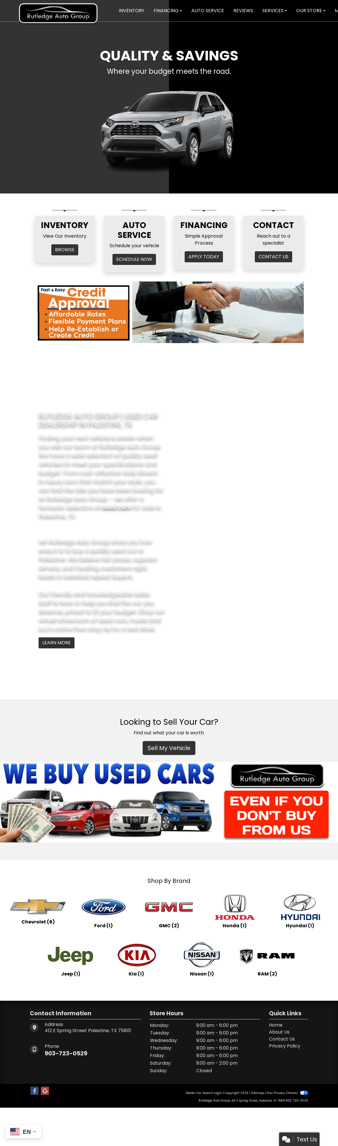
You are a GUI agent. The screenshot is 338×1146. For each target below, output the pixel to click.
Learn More (56, 642)
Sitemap (257, 1093)
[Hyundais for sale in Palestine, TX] (300, 910)
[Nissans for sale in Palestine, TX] (201, 959)
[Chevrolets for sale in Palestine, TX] (38, 910)
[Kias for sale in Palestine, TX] (136, 959)
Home (276, 1025)
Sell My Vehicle (169, 748)
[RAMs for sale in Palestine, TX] (267, 959)
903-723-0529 (66, 1053)
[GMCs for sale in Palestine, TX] (169, 910)
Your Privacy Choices (287, 1093)
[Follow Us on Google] (45, 1091)
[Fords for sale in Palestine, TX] (103, 910)
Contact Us (282, 1039)
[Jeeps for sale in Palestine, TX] (70, 959)
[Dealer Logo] (58, 10)
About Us (279, 1032)
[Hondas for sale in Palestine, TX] (234, 910)
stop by (99, 628)
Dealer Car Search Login (204, 1093)
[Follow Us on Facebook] (34, 1091)
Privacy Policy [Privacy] (284, 1046)
